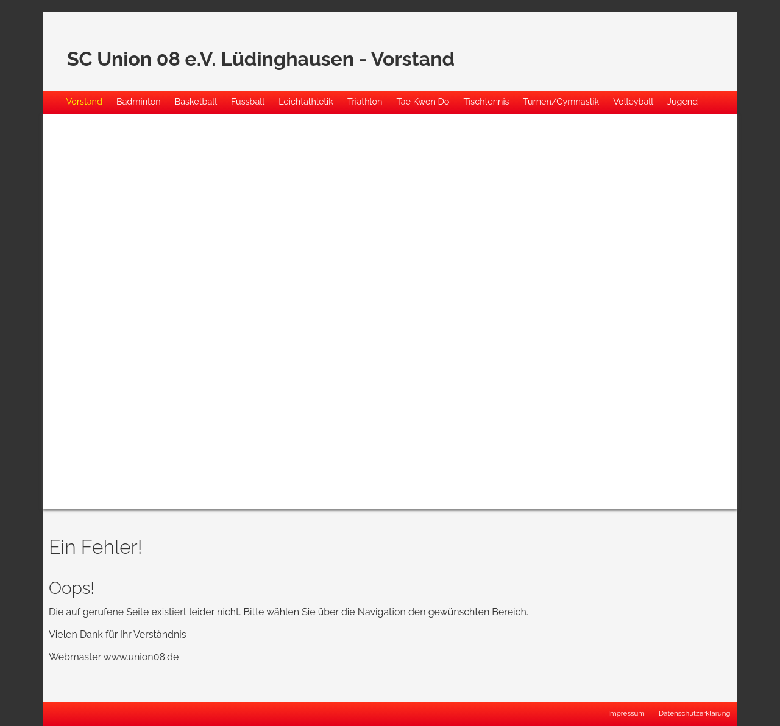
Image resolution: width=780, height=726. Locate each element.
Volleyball (633, 101)
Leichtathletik (305, 101)
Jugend (682, 101)
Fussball (247, 101)
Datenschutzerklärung (695, 713)
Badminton (138, 101)
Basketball (196, 101)
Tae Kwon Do (422, 101)
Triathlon (365, 101)
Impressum (626, 713)
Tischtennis (486, 101)
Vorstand (84, 101)
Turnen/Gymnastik (561, 101)
